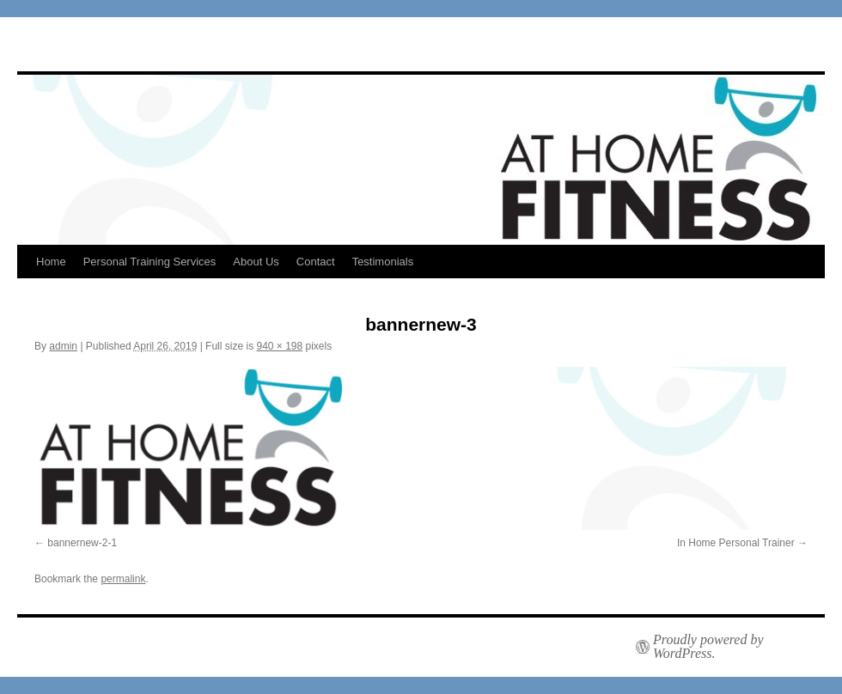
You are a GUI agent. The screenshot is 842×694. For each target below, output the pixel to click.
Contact (315, 261)
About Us (255, 261)
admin (63, 346)
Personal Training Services (150, 261)
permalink (123, 579)
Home (51, 261)
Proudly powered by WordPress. (708, 647)
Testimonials (383, 261)
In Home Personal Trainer (736, 543)
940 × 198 (279, 346)
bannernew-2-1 (82, 543)
